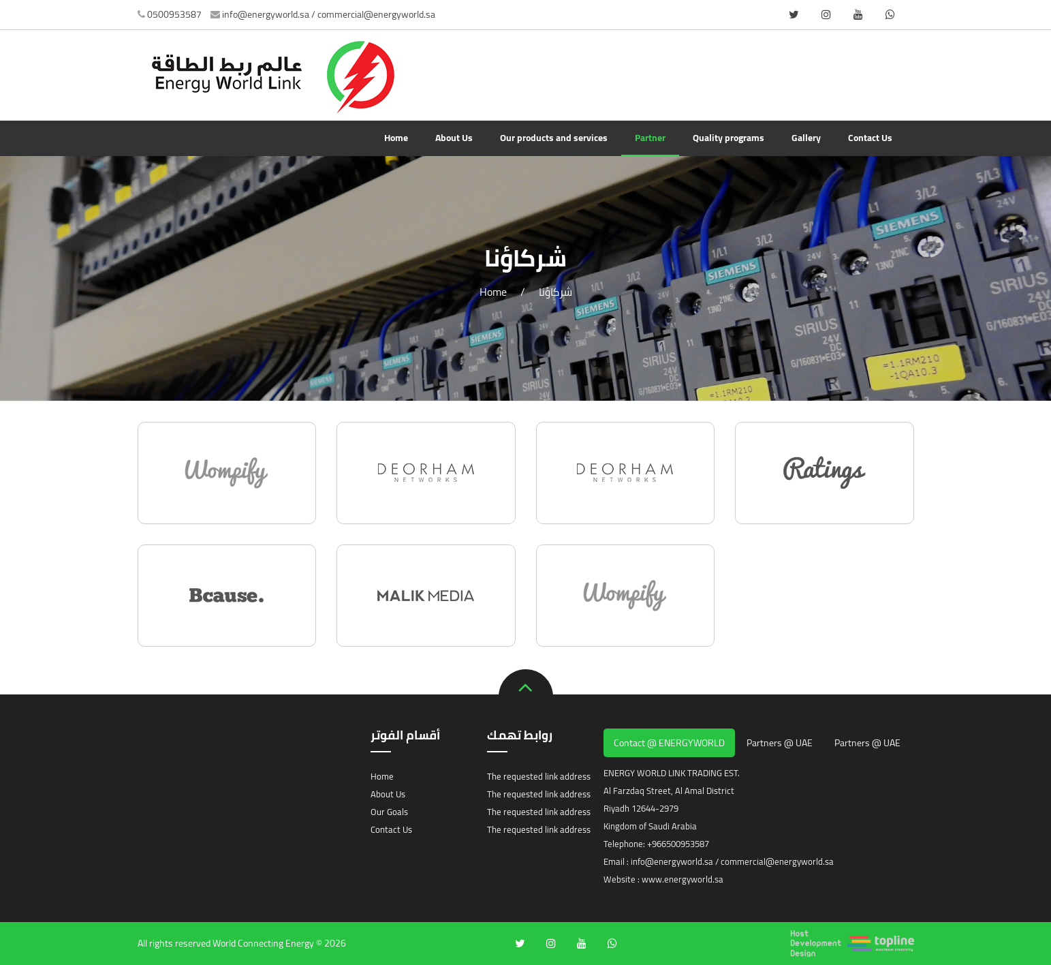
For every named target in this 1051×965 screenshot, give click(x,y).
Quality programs (728, 138)
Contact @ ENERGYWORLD (669, 743)
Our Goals (389, 811)
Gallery (806, 138)
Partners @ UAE (780, 743)
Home (396, 138)
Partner (650, 138)
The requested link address (539, 776)
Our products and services (554, 138)
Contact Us (870, 138)
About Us (454, 138)
